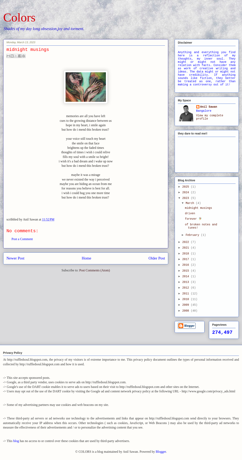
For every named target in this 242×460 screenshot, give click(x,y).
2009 (186, 305)
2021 (186, 247)
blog (16, 441)
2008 (186, 310)
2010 (186, 299)
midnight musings (198, 208)
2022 (186, 242)
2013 (186, 282)
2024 (186, 192)
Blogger (161, 451)
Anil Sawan (208, 106)
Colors (19, 17)
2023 (186, 198)
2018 (186, 253)
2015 (186, 270)
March (191, 203)
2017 (186, 259)
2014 (186, 276)
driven (190, 213)
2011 (186, 293)
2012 (186, 287)
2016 (186, 265)
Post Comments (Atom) (94, 270)
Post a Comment (22, 239)
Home (86, 258)
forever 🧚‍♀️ (193, 219)
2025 (186, 186)
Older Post (156, 258)
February (193, 235)
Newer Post (15, 258)
